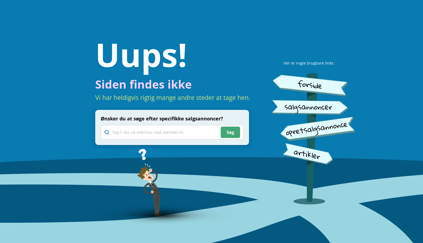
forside (310, 84)
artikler (307, 154)
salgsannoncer (308, 107)
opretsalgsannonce (316, 128)
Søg (230, 132)
